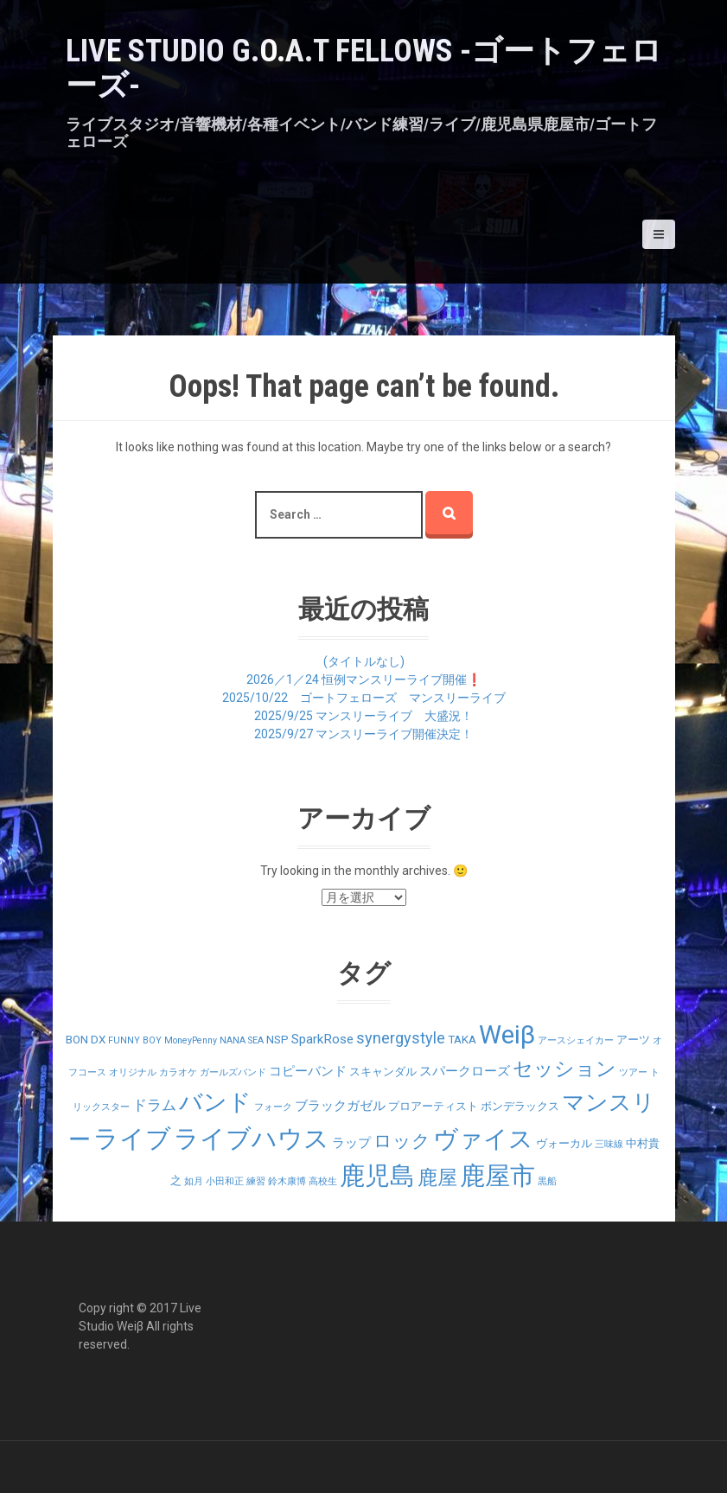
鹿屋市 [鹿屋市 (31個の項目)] (497, 1175)
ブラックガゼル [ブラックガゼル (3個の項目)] (340, 1105)
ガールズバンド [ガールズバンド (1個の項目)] (233, 1072)
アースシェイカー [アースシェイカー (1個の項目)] (576, 1040)
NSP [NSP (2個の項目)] (277, 1039)
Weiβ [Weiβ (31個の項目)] (507, 1035)
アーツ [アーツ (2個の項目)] (633, 1039)
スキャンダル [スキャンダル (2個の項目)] (383, 1071)
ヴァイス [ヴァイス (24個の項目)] (483, 1139)
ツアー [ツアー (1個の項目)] (633, 1072)
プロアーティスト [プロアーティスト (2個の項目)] (433, 1106)
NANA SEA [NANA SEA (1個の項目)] (242, 1040)
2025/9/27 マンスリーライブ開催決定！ (363, 734)
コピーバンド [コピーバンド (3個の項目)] (308, 1071)
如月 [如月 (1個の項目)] (193, 1181)
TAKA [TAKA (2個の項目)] (462, 1039)
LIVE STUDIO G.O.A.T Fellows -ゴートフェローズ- (364, 68)
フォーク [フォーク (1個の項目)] (273, 1107)
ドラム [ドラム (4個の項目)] (154, 1104)
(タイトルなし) (364, 661)
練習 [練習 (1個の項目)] (255, 1181)
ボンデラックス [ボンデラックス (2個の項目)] (520, 1106)
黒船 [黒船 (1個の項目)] (547, 1181)
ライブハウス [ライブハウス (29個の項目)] (251, 1138)
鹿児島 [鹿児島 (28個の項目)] (377, 1176)
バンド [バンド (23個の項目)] (215, 1102)
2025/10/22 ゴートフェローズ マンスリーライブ (364, 698)
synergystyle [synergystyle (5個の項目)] (400, 1038)
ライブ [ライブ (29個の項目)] (132, 1138)
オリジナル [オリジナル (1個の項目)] (132, 1072)
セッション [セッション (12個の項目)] (564, 1069)
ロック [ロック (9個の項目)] (401, 1141)
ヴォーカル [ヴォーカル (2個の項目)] (564, 1143)
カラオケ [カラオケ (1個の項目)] (178, 1072)
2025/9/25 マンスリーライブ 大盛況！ (363, 716)
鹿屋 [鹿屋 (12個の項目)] (437, 1178)
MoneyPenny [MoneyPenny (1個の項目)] (190, 1040)
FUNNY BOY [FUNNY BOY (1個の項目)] (135, 1040)
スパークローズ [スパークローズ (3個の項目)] (464, 1071)
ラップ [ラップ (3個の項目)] (351, 1143)
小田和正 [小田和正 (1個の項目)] (225, 1181)
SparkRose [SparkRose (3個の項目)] (322, 1039)
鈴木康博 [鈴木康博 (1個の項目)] (287, 1181)
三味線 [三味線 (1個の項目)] (609, 1144)
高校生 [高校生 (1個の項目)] (323, 1181)
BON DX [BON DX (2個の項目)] (85, 1039)
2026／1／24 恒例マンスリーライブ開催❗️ (363, 679)
